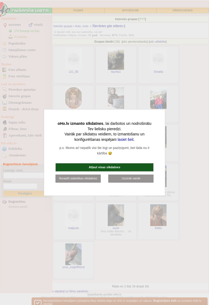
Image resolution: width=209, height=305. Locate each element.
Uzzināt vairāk (131, 178)
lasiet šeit (125, 139)
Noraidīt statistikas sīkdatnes (78, 178)
